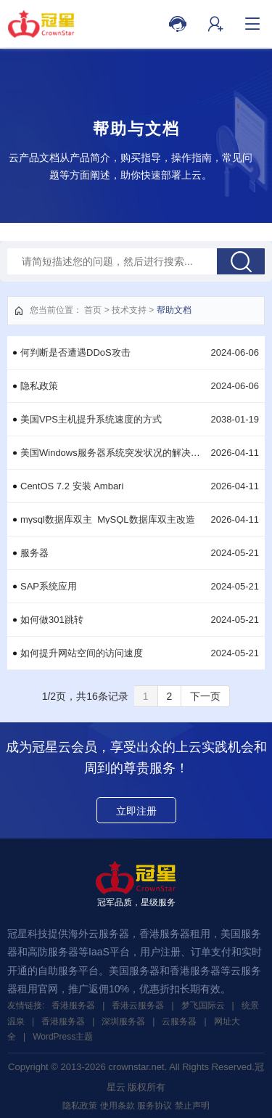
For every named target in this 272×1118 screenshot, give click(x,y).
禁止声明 (192, 1106)
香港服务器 (73, 1005)
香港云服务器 (138, 1005)
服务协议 (154, 1106)
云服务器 (179, 1021)
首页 (93, 310)
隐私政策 (79, 1106)
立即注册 (136, 811)
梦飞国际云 (203, 1005)
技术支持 (129, 310)
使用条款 (117, 1106)
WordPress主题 (63, 1037)
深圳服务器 (123, 1021)
